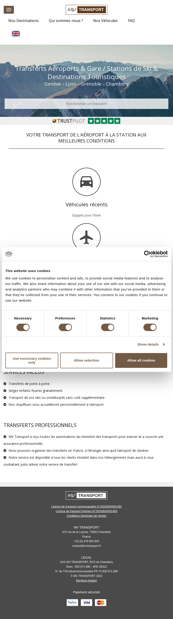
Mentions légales (86, 580)
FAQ (131, 20)
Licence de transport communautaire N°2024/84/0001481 (86, 506)
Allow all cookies (141, 360)
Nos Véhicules (105, 20)
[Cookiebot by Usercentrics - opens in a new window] (147, 254)
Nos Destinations (23, 20)
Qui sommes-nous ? (66, 20)
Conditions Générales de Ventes (86, 515)
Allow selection (86, 360)
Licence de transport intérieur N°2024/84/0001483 (86, 511)
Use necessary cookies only (32, 360)
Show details (148, 344)
